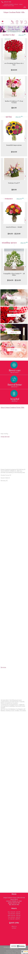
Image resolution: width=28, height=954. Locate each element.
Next (25, 56)
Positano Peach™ (14, 183)
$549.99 (14, 70)
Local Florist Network (11, 953)
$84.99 (14, 108)
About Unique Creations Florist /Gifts (12, 407)
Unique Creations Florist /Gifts (14, 12)
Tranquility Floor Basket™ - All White (14, 274)
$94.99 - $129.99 (14, 234)
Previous (2, 56)
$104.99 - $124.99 (14, 280)
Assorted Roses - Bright (14, 227)
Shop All (21, 35)
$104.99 (14, 152)
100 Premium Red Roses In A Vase (14, 64)
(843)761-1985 (7, 2)
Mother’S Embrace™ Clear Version (14, 101)
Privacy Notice (18, 951)
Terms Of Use (9, 951)
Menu (2, 23)
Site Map (20, 953)
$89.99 (14, 190)
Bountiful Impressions (14, 145)
